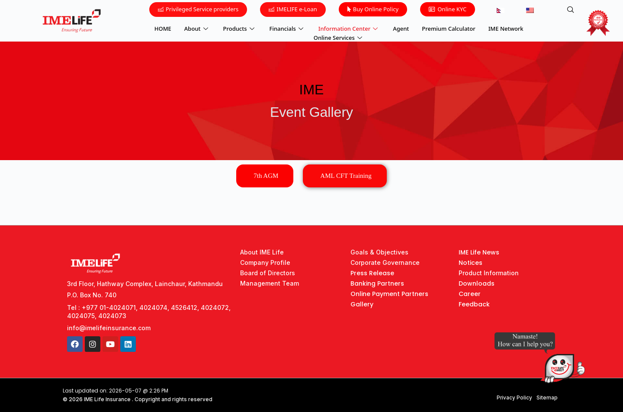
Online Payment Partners (389, 294)
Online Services (339, 37)
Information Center (349, 28)
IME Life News (479, 252)
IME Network (505, 28)
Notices (470, 262)
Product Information (489, 273)
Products (240, 28)
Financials (287, 28)
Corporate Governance (385, 262)
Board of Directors (267, 273)
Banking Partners (377, 283)
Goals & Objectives (379, 252)
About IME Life (262, 252)
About (197, 28)
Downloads (477, 283)
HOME (162, 28)
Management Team (269, 283)
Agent (401, 28)
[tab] (264, 175)
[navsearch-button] (570, 9)
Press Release (372, 273)
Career (470, 294)
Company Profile (265, 262)
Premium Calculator (448, 28)
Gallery (361, 304)
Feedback (474, 304)
